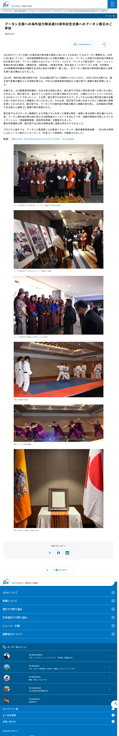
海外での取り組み (12, 609)
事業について (9, 601)
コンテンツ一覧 (10, 708)
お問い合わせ (9, 721)
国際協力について (12, 634)
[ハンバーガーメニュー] (112, 3)
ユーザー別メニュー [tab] (15, 646)
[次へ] (115, 10)
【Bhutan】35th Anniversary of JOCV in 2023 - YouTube (42, 138)
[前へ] (111, 10)
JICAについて (10, 592)
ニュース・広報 (11, 625)
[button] (82, 44)
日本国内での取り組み (14, 617)
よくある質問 (9, 715)
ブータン (108, 16)
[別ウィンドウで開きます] (50, 553)
